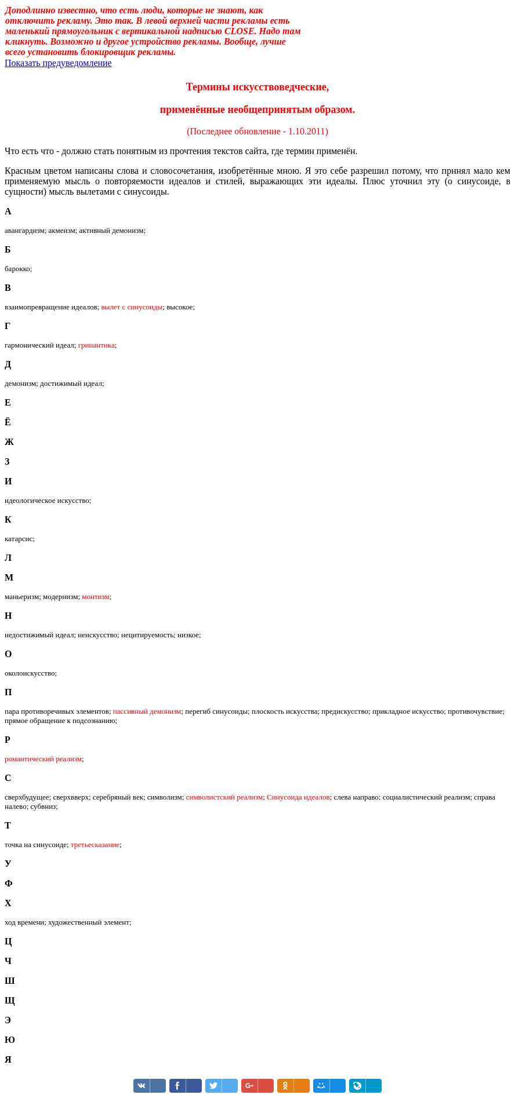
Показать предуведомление (58, 63)
